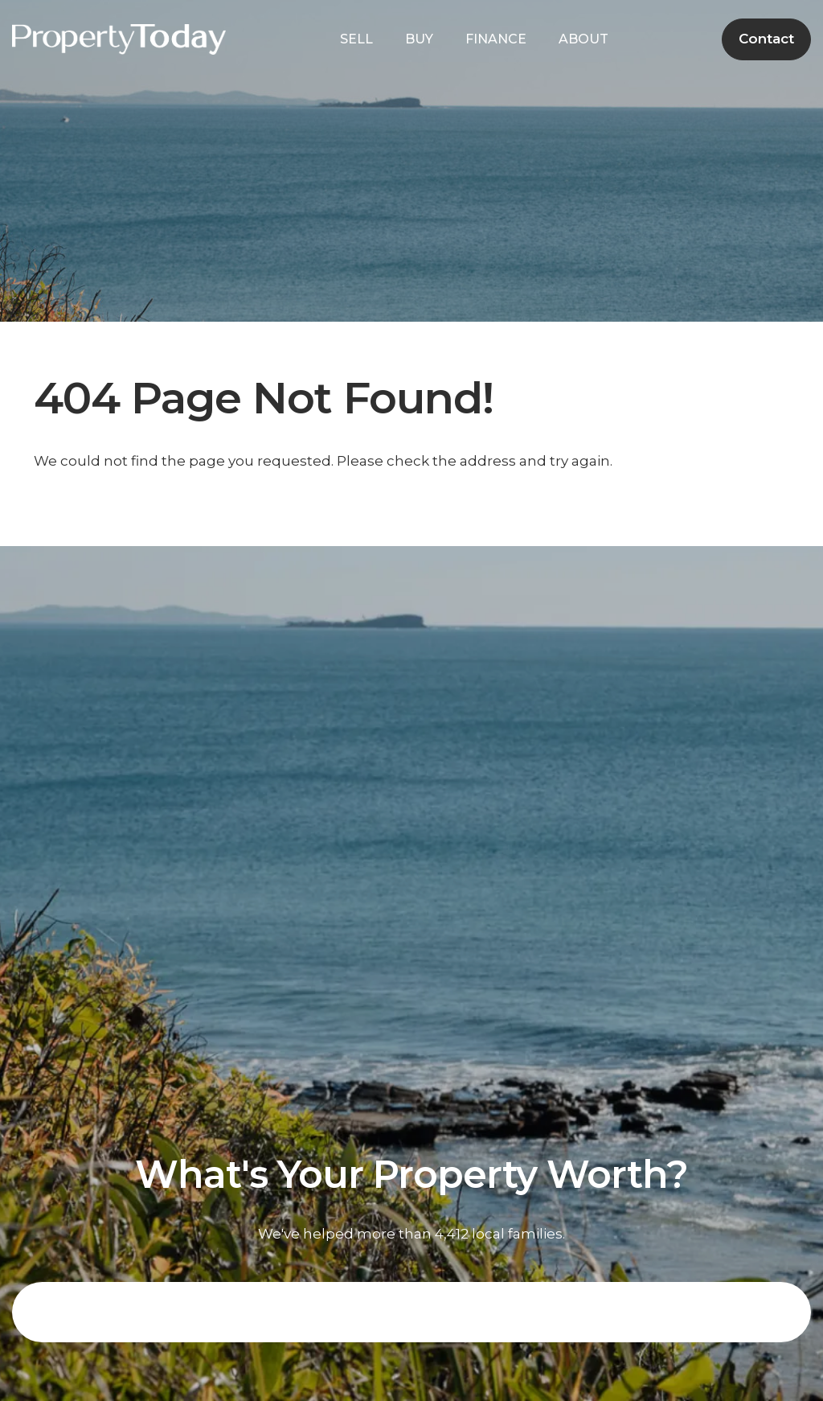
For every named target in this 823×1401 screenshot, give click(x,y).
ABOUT (587, 39)
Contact (766, 39)
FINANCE (499, 39)
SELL (360, 39)
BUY (423, 39)
